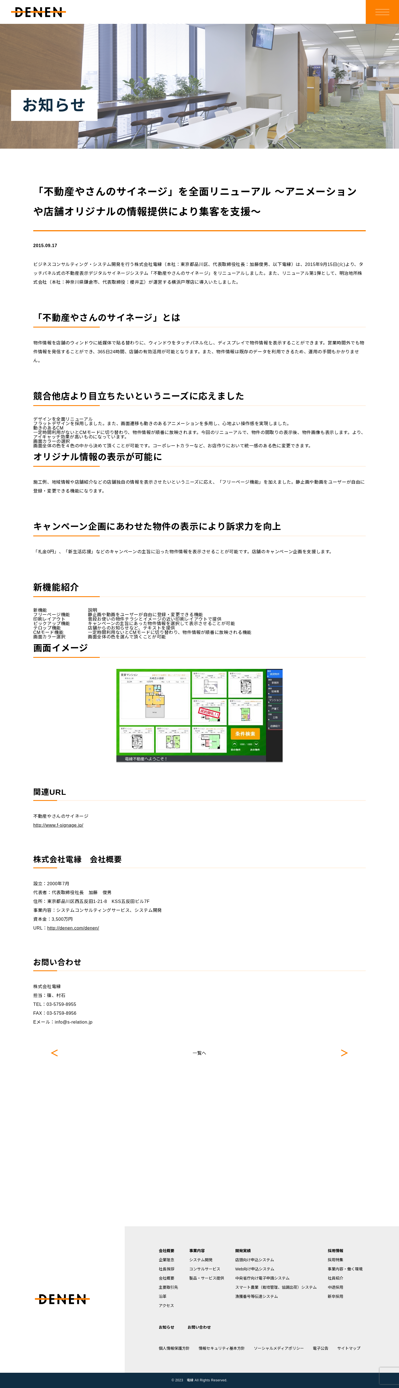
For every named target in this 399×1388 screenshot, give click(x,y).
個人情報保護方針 (174, 1348)
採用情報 (335, 1251)
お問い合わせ (199, 1327)
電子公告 (320, 1348)
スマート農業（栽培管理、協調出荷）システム (276, 1287)
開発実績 (243, 1251)
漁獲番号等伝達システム (256, 1296)
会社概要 (166, 1251)
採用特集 (335, 1260)
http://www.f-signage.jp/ (58, 825)
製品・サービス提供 (206, 1278)
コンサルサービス (204, 1269)
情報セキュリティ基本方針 (222, 1348)
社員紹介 (335, 1278)
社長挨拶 (166, 1269)
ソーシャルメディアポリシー (279, 1348)
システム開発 (201, 1260)
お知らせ (166, 1327)
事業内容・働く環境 (345, 1269)
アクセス (166, 1305)
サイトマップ (348, 1348)
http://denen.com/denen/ (73, 928)
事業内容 (197, 1251)
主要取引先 (168, 1287)
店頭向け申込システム (254, 1260)
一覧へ (199, 1053)
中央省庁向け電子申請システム (262, 1278)
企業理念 (166, 1260)
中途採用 (335, 1287)
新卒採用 (335, 1296)
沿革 (163, 1296)
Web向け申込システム (254, 1269)
